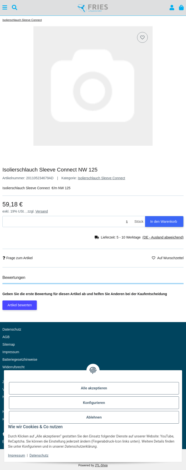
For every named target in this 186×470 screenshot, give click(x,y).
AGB (6, 337)
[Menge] (68, 221)
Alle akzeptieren (94, 388)
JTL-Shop (101, 465)
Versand (41, 211)
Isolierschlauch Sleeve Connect (101, 178)
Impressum (16, 455)
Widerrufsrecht (13, 367)
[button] (172, 8)
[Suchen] (14, 8)
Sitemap (8, 344)
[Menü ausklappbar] (4, 8)
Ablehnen (94, 417)
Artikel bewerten (20, 305)
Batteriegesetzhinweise (19, 359)
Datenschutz (39, 455)
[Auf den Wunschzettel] (142, 37)
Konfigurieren (94, 403)
